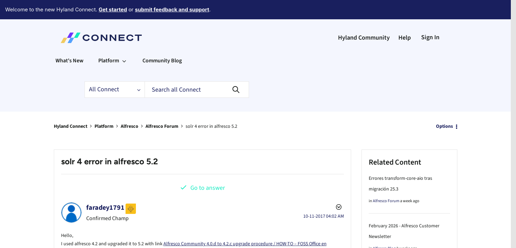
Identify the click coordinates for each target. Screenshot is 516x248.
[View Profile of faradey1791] (105, 189)
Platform (104, 107)
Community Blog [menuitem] (162, 41)
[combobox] (197, 70)
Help (404, 18)
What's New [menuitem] (69, 41)
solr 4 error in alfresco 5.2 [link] (211, 107)
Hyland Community (364, 18)
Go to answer (207, 169)
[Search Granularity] (115, 70)
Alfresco (129, 107)
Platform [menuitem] (108, 41)
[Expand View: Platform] (124, 41)
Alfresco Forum (162, 107)
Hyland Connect (70, 107)
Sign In (430, 18)
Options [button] (444, 107)
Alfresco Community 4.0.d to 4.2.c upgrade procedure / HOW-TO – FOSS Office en (245, 224)
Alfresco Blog (384, 229)
